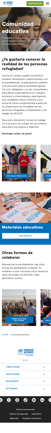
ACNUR (5, 334)
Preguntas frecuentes (31, 418)
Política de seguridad (19, 414)
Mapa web (14, 418)
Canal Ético (36, 414)
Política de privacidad (25, 409)
